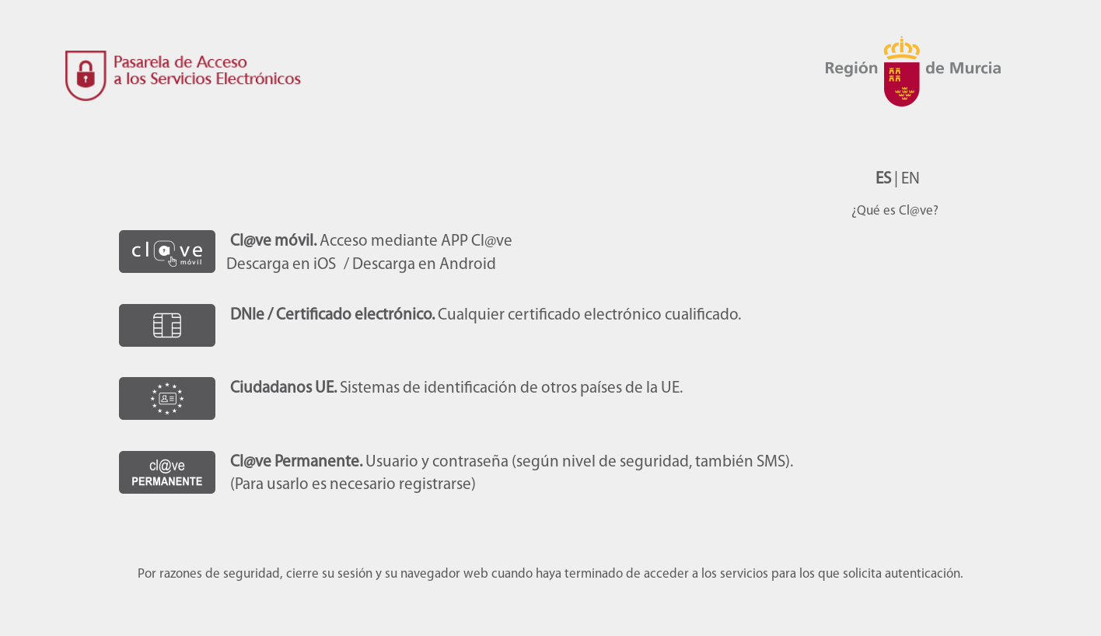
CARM (919, 93)
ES (883, 179)
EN (910, 179)
